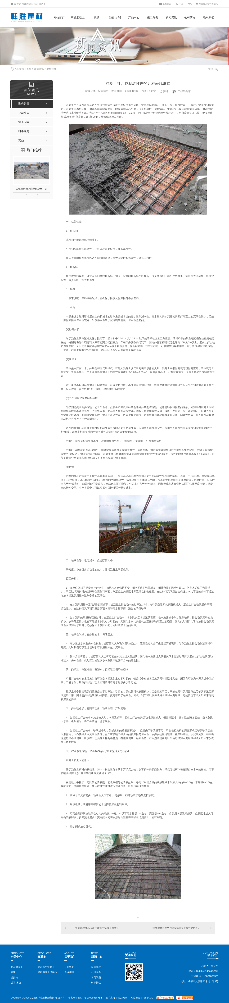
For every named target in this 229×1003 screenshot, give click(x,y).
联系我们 (208, 17)
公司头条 (96, 972)
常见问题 (96, 977)
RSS (179, 4)
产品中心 (133, 17)
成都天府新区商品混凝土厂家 (31, 188)
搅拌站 (14, 977)
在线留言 (165, 4)
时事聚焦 (96, 982)
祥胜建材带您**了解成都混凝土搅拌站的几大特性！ (180, 928)
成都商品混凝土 (46, 967)
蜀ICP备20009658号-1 (90, 997)
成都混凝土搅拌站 (47, 972)
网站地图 (136, 997)
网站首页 (59, 17)
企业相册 (69, 972)
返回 (213, 68)
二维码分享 (184, 91)
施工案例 (152, 17)
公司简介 (189, 17)
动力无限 (122, 997)
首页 (28, 68)
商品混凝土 (78, 17)
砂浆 (96, 17)
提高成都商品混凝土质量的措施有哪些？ (97, 928)
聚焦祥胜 (51, 68)
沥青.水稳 (115, 17)
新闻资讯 (171, 17)
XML (190, 4)
